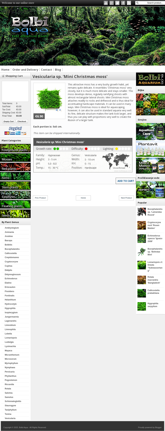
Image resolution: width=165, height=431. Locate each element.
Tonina (8, 414)
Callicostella (11, 253)
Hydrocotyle (10, 304)
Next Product (126, 198)
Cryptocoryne (11, 261)
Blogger (158, 427)
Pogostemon (11, 380)
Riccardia (9, 384)
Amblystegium (12, 228)
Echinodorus (11, 278)
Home (83, 198)
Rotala (8, 388)
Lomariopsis (11, 338)
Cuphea (8, 266)
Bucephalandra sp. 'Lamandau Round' (155, 212)
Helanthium (10, 300)
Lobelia (8, 334)
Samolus (9, 397)
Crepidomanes (12, 257)
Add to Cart (126, 180)
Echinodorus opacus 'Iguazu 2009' (155, 239)
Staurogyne (10, 405)
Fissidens (9, 291)
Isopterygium (11, 312)
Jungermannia (12, 317)
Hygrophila (10, 308)
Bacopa (8, 240)
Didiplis (8, 270)
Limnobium (10, 325)
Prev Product (40, 198)
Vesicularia (10, 418)
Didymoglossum (13, 274)
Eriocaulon (10, 287)
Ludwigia (9, 342)
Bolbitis (8, 245)
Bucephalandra (12, 249)
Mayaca (8, 350)
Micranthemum (12, 355)
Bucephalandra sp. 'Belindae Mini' (155, 252)
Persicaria (9, 372)
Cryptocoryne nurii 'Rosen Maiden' (154, 225)
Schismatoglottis (13, 401)
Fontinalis (9, 295)
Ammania (9, 232)
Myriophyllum (11, 363)
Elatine (8, 283)
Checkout (22, 121)
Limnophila (10, 329)
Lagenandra (10, 321)
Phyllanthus (10, 376)
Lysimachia (10, 346)
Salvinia (8, 393)
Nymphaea (10, 367)
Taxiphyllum (10, 410)
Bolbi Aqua (16, 10)
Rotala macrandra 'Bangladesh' (154, 280)
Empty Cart (9, 121)
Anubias (9, 236)
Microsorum (10, 359)
